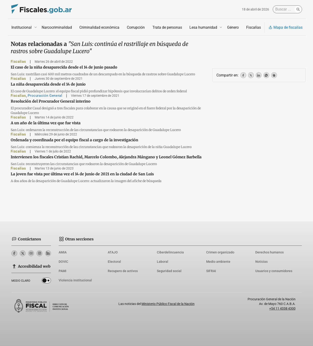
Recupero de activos (123, 271)
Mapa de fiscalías (286, 27)
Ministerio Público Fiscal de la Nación (168, 304)
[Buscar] (285, 9)
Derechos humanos (269, 252)
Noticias (261, 261)
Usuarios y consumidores (273, 271)
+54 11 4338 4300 (282, 308)
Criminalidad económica (99, 27)
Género (233, 27)
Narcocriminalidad (57, 27)
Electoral (114, 261)
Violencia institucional (75, 280)
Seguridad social (169, 271)
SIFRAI (211, 271)
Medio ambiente (218, 261)
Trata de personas (167, 27)
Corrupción (136, 27)
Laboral (162, 261)
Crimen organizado (220, 252)
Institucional (21, 27)
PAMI (62, 271)
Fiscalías (253, 27)
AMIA (63, 252)
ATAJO (113, 252)
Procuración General (45, 95)
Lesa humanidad (203, 27)
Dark (46, 281)
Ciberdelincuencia (170, 252)
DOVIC (63, 261)
